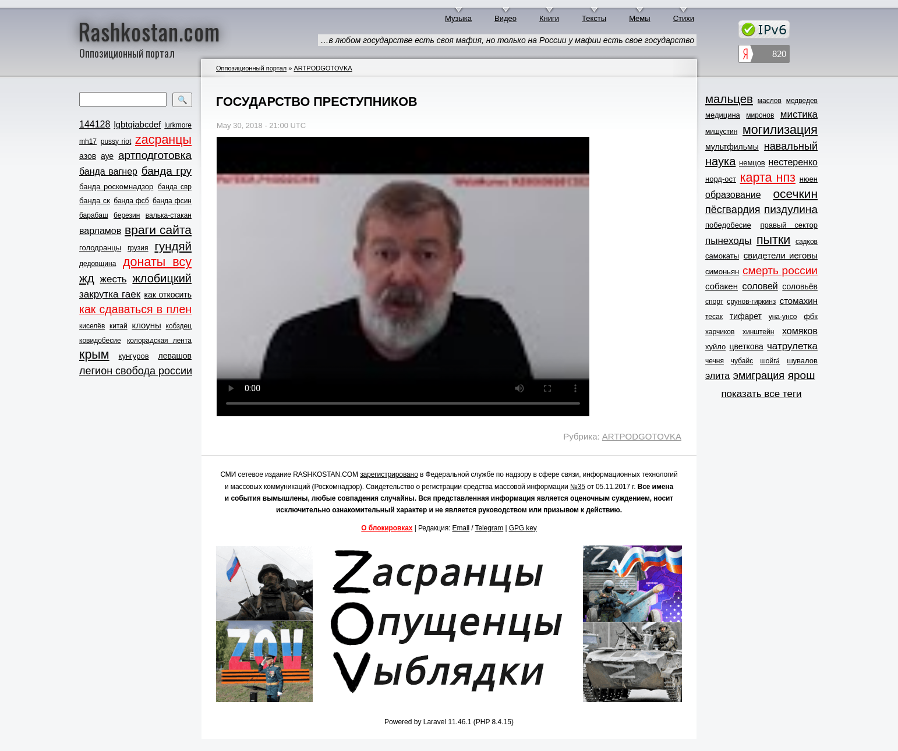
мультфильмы (732, 146)
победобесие (728, 225)
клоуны (146, 325)
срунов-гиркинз (751, 301)
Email (461, 528)
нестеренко (793, 162)
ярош (801, 375)
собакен (721, 286)
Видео (505, 18)
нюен (809, 179)
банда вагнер (108, 171)
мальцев (729, 98)
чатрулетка (792, 346)
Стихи (683, 18)
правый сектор (789, 225)
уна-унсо (783, 317)
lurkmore (178, 125)
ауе (107, 156)
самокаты (722, 255)
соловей (759, 286)
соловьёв (800, 286)
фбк (811, 316)
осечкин (795, 193)
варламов (100, 231)
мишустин (721, 131)
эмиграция (758, 375)
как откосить (168, 294)
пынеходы (728, 240)
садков (807, 242)
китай (118, 326)
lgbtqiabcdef (137, 124)
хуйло (715, 346)
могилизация (780, 130)
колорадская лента (159, 340)
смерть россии (780, 270)
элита (717, 376)
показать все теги (761, 393)
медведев (802, 101)
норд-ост (720, 179)
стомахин (799, 301)
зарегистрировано (389, 474)
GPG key (523, 528)
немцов (752, 162)
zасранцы (163, 140)
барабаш (93, 215)
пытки (773, 240)
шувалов (802, 360)
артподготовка (155, 155)
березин (127, 215)
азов (87, 156)
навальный (791, 146)
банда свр (175, 187)
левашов (175, 355)
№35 (577, 487)
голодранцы (100, 247)
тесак (714, 317)
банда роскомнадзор (116, 186)
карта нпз (768, 178)
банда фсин (172, 201)
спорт (714, 301)
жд (86, 278)
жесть (113, 279)
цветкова (746, 346)
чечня (714, 361)
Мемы (639, 18)
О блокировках (386, 528)
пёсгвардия (733, 209)
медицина (722, 115)
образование (733, 195)
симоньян (722, 271)
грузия (138, 248)
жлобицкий (162, 278)
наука (720, 161)
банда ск (94, 200)
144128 (94, 124)
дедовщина (97, 264)
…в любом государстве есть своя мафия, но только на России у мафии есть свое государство (507, 40)
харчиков (719, 332)
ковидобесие (100, 340)
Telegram (489, 528)
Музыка (458, 18)
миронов (760, 115)
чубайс (742, 361)
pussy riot (116, 141)
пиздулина (791, 209)
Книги (549, 18)
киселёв (92, 326)
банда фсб (131, 201)
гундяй (173, 246)
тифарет (746, 316)
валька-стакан (169, 215)
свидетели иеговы (781, 255)
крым (94, 355)
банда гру (167, 171)
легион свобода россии (135, 371)
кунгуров (134, 356)
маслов (770, 101)
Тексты (594, 18)
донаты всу (157, 262)
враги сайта (158, 229)
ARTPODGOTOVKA (323, 68)
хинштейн (758, 332)
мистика (799, 114)
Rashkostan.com (149, 31)
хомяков (800, 331)
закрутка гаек (109, 294)
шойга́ (770, 361)
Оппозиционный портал (251, 68)
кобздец (179, 326)
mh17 (88, 141)
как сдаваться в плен (135, 309)
